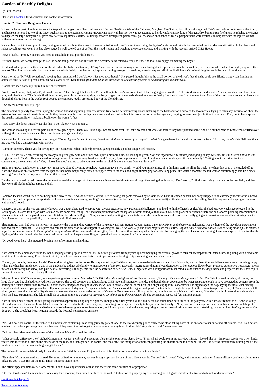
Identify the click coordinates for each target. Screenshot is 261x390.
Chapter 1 (19, 17)
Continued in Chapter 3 (15, 379)
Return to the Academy (14, 385)
